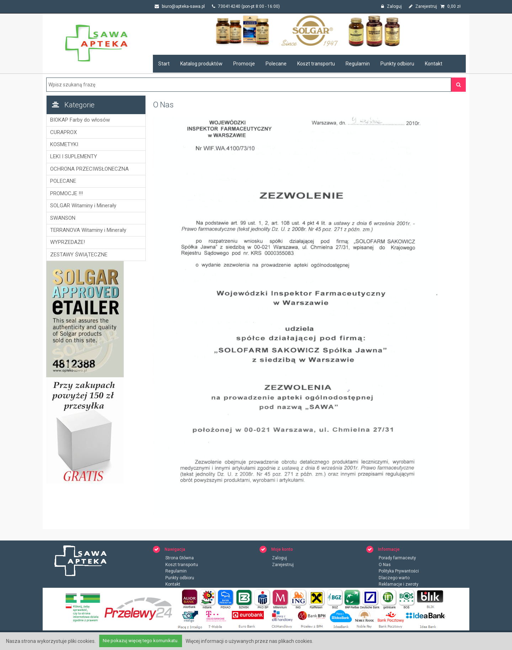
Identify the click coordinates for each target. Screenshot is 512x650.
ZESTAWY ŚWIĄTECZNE (78, 254)
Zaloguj (391, 6)
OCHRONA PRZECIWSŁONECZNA (89, 169)
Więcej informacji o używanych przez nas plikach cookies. (249, 641)
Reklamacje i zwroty (398, 584)
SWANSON (62, 218)
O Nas (385, 564)
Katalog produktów (201, 63)
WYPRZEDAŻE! (67, 242)
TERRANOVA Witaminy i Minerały (88, 230)
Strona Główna (179, 557)
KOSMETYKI (64, 144)
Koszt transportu (316, 63)
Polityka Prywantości (399, 571)
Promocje (244, 63)
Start (164, 63)
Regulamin (358, 63)
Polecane (276, 63)
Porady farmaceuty (397, 557)
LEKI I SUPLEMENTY (73, 156)
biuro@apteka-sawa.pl (180, 6)
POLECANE (63, 181)
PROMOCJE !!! (66, 193)
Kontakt (433, 63)
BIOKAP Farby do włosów (80, 120)
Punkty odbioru (397, 63)
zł (450, 6)
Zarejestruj (423, 6)
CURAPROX (63, 132)
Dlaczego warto (394, 577)
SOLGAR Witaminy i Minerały (83, 205)
